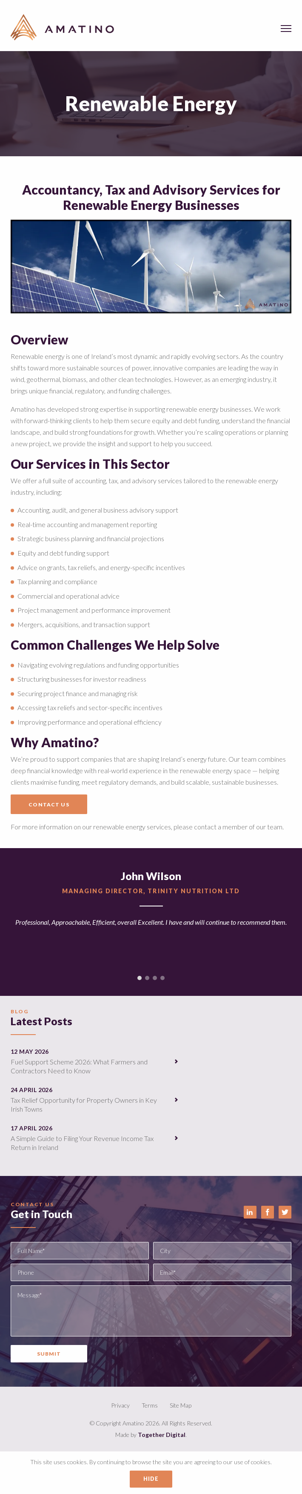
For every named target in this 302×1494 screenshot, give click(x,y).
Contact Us (48, 804)
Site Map (180, 1405)
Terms (150, 1405)
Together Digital (161, 1434)
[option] (151, 915)
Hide (151, 1478)
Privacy (120, 1405)
